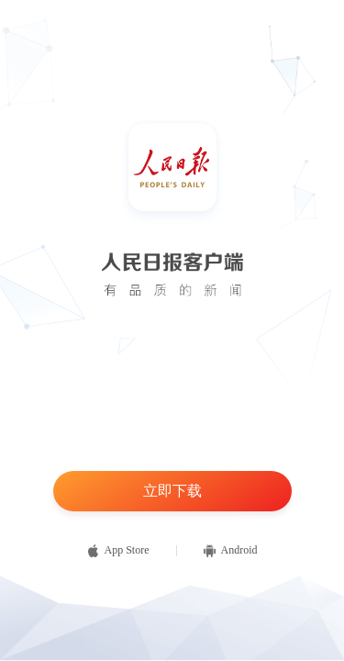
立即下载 (172, 491)
